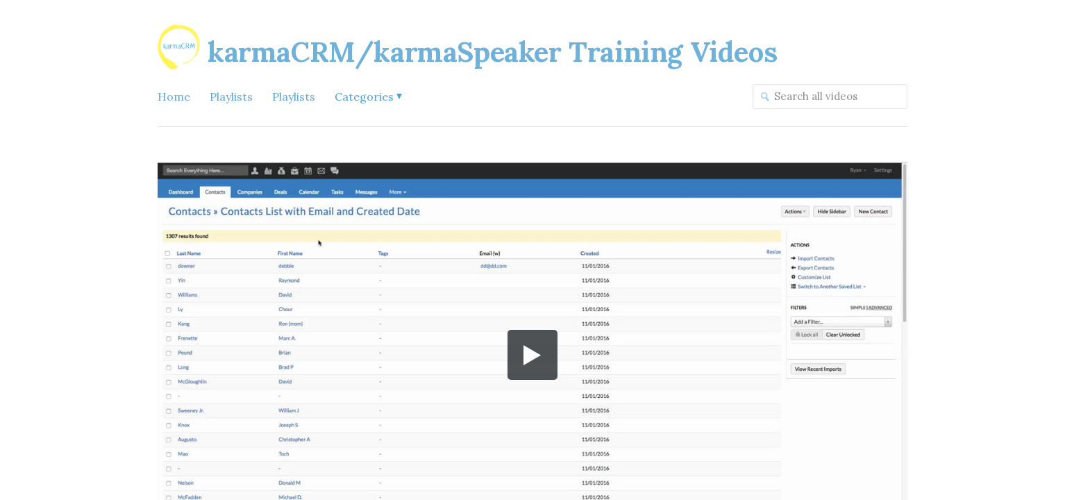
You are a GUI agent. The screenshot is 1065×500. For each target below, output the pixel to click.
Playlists (231, 96)
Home (174, 96)
